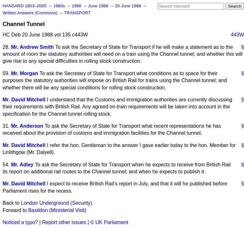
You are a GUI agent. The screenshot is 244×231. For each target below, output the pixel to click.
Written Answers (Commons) (31, 12)
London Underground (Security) (56, 203)
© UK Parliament (109, 222)
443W (237, 34)
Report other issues (64, 222)
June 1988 (98, 5)
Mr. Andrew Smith (32, 47)
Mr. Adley (22, 164)
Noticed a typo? (20, 222)
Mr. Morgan (24, 73)
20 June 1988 (128, 5)
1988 (77, 5)
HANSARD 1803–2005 (24, 5)
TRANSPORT (77, 12)
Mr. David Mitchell (24, 99)
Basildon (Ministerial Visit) (57, 210)
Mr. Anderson (27, 126)
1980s (59, 5)
